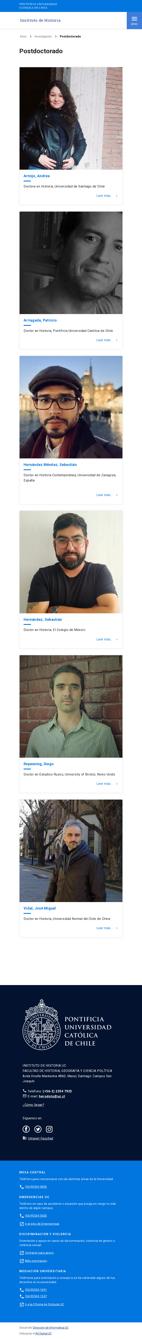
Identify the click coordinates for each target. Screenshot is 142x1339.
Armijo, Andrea (37, 176)
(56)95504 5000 (36, 1215)
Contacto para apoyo (39, 1252)
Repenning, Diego (39, 764)
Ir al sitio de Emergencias (42, 1223)
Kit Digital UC (44, 1333)
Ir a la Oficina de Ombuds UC (44, 1304)
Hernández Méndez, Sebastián (50, 464)
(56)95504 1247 (36, 1296)
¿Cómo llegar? (33, 1105)
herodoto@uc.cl (52, 1096)
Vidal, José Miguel (40, 908)
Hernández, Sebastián (43, 619)
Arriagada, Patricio (40, 320)
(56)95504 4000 (36, 1186)
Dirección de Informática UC (51, 1327)
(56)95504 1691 (36, 1289)
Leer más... (107, 195)
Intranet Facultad (40, 1138)
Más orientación (36, 1260)
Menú (134, 20)
